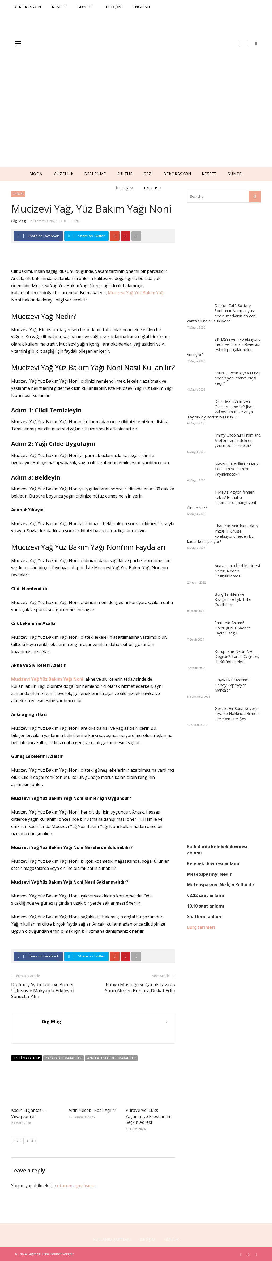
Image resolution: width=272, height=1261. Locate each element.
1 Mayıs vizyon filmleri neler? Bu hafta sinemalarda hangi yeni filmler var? (221, 499)
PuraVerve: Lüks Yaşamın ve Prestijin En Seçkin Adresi (149, 1116)
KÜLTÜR (125, 173)
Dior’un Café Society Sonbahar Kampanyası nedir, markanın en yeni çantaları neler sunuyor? (221, 313)
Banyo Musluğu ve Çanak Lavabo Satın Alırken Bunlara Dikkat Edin (140, 987)
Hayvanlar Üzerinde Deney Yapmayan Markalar (233, 685)
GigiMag (18, 220)
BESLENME (95, 173)
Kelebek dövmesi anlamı (213, 863)
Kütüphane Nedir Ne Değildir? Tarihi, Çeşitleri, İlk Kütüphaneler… (237, 656)
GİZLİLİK (171, 1239)
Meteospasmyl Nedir (209, 874)
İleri (31, 1141)
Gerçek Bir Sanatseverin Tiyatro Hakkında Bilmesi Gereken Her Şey (237, 713)
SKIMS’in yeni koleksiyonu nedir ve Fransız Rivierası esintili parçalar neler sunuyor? (224, 346)
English (153, 188)
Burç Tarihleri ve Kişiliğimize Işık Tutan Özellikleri (234, 599)
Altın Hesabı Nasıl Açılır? (92, 1110)
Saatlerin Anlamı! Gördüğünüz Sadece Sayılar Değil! (233, 628)
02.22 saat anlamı (205, 895)
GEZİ (148, 173)
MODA (35, 173)
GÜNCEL (235, 173)
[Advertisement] (136, 127)
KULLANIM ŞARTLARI (112, 1239)
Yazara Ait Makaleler (63, 1058)
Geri (17, 1141)
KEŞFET (209, 173)
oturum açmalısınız (76, 1186)
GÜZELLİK (64, 173)
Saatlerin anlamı (205, 916)
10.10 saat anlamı (205, 906)
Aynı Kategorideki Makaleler (111, 1058)
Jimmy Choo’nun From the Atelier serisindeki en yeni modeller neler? (238, 440)
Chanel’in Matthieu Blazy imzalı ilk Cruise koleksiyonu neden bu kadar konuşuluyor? (222, 533)
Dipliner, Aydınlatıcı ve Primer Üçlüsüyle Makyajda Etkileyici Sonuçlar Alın (42, 990)
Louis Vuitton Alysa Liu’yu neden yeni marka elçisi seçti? (237, 378)
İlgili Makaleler (26, 1058)
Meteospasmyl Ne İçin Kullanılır (220, 885)
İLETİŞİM (124, 188)
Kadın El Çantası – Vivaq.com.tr (28, 1113)
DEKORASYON (177, 173)
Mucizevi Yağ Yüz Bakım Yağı (136, 293)
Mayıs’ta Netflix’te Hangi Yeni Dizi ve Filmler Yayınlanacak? (237, 469)
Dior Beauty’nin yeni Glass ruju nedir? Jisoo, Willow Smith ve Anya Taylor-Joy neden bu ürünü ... (221, 409)
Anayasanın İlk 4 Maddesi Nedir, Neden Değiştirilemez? (237, 570)
